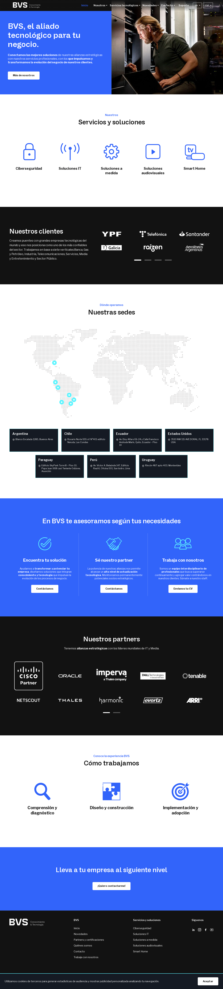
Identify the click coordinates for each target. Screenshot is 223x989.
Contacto (79, 951)
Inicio (84, 5)
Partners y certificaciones (89, 939)
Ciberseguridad (142, 928)
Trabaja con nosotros (86, 957)
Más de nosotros (23, 75)
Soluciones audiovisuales (148, 945)
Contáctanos (44, 588)
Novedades (81, 934)
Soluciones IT (141, 934)
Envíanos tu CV (183, 588)
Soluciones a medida (145, 939)
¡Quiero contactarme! (111, 885)
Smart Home (140, 951)
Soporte (184, 5)
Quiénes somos (83, 945)
